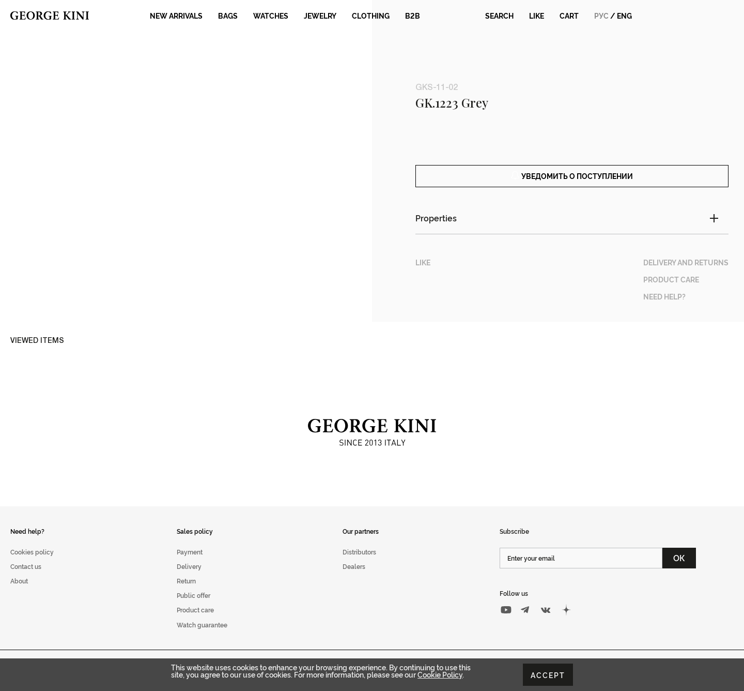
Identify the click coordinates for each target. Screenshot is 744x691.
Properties (436, 229)
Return (186, 592)
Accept (548, 675)
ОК (679, 569)
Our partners (361, 542)
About (19, 592)
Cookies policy (32, 563)
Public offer (193, 607)
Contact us (25, 578)
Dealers (354, 578)
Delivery (189, 578)
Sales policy (195, 542)
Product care (195, 621)
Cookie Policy (439, 674)
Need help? (27, 542)
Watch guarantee (202, 636)
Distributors (359, 563)
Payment (190, 563)
